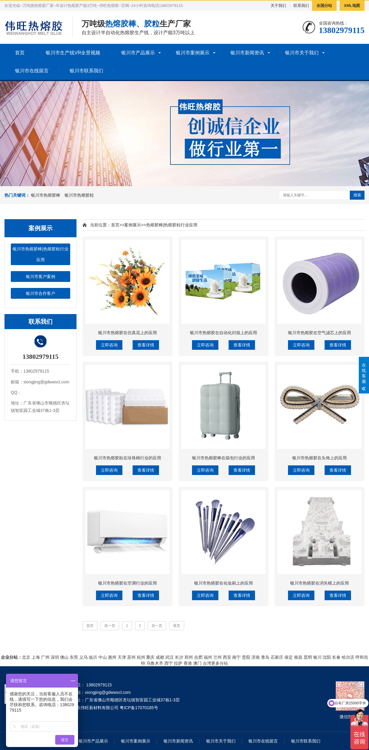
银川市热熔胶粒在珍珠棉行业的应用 (127, 457)
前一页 (109, 626)
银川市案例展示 (192, 52)
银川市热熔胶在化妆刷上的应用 (223, 583)
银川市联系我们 (86, 70)
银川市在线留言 (32, 70)
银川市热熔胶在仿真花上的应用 (127, 332)
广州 (45, 657)
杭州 (141, 657)
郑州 (188, 657)
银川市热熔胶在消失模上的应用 (319, 583)
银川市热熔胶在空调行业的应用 (127, 583)
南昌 (298, 657)
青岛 (265, 657)
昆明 (308, 657)
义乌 (83, 657)
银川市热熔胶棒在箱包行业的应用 (223, 457)
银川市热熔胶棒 (45, 195)
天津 (122, 657)
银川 (317, 657)
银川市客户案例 (40, 276)
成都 (160, 657)
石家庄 (277, 657)
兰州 (217, 657)
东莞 (74, 657)
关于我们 (278, 5)
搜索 (357, 195)
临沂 (93, 657)
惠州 (112, 657)
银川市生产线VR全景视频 (73, 52)
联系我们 (301, 5)
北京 (26, 657)
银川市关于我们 (302, 52)
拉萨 (178, 663)
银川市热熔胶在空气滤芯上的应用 (319, 332)
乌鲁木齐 (154, 663)
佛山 (64, 657)
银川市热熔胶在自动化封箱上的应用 (223, 332)
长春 (336, 657)
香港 (188, 663)
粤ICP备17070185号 (139, 707)
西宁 (168, 663)
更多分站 (219, 663)
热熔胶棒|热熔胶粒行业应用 (172, 224)
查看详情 (145, 345)
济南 (255, 657)
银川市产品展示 (138, 52)
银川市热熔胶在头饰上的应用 (319, 457)
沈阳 (326, 657)
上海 (36, 657)
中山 (102, 657)
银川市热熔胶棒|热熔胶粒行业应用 (40, 254)
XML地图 (352, 5)
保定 (288, 657)
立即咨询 (109, 345)
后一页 (157, 626)
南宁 (236, 657)
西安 (227, 657)
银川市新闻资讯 (247, 52)
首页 (20, 52)
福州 (208, 657)
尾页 (176, 626)
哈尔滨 (348, 657)
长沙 (179, 657)
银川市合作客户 (40, 293)
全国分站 (324, 5)
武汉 (169, 657)
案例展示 (132, 224)
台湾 (207, 663)
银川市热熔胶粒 (79, 195)
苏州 (131, 657)
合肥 (198, 657)
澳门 (197, 663)
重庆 (150, 657)
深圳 (55, 657)
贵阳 (246, 657)
